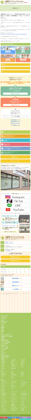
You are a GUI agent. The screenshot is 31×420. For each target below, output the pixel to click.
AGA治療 (12, 385)
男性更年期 (3, 368)
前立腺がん (13, 361)
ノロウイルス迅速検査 (4, 343)
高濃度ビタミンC (14, 410)
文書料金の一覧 (3, 345)
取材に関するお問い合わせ (5, 355)
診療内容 (2, 320)
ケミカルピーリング (14, 400)
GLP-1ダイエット (4, 403)
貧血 (12, 376)
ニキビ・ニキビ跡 (4, 382)
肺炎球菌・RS (6, 334)
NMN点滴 (22, 408)
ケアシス (22, 400)
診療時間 (2, 326)
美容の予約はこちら (15, 261)
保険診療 (3, 64)
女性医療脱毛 (13, 394)
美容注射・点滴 (4, 393)
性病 (2, 364)
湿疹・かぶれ (13, 381)
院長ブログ (15, 157)
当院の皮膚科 (4, 381)
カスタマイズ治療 (24, 393)
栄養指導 (22, 373)
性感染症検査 (13, 368)
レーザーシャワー (4, 397)
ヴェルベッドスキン (23, 398)
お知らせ (2, 351)
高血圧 (22, 372)
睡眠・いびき (4, 373)
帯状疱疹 (3, 384)
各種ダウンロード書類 (4, 346)
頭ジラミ (12, 388)
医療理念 (4, 321)
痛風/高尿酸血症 (13, 374)
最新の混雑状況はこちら (15, 121)
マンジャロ (3, 407)
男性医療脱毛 (4, 394)
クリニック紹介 (3, 318)
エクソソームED (13, 367)
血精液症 (3, 365)
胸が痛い (22, 374)
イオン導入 (23, 401)
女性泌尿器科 (13, 360)
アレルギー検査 (5, 342)
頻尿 (22, 365)
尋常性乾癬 (23, 384)
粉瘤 (12, 384)
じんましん (23, 381)
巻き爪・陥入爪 (13, 382)
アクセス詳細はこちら (8, 250)
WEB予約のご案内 (4, 317)
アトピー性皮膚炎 (24, 382)
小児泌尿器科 (23, 360)
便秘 (2, 376)
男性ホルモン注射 (14, 408)
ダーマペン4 (3, 398)
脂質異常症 (3, 374)
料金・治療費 (3, 323)
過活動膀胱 (13, 365)
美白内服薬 (13, 404)
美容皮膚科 (3, 390)
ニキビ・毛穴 (23, 391)
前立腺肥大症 (4, 362)
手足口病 (3, 388)
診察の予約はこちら (15, 257)
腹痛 (22, 376)
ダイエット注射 (23, 407)
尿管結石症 (23, 362)
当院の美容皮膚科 (24, 394)
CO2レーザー (23, 397)
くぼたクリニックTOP (4, 315)
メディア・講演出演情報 (4, 348)
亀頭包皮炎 (3, 361)
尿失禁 (12, 362)
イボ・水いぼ (23, 385)
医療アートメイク (14, 401)
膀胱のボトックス (14, 364)
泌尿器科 (2, 358)
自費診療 (3, 68)
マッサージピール (14, 398)
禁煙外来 (12, 377)
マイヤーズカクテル (4, 411)
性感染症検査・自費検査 (5, 340)
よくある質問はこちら (15, 125)
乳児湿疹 (3, 386)
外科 (2, 71)
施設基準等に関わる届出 (5, 357)
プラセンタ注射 (13, 407)
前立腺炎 (22, 361)
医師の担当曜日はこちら (15, 119)
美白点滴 (22, 410)
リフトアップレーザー (14, 397)
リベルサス (13, 403)
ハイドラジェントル (4, 400)
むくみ (3, 377)
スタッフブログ (15, 161)
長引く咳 (12, 373)
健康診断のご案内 (3, 339)
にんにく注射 (4, 408)
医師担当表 (3, 327)
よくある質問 (3, 349)
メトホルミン (4, 404)
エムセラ (22, 367)
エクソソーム (4, 410)
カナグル (22, 403)
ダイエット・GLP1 (14, 391)
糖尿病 (12, 372)
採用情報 (2, 337)
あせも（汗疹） (13, 386)
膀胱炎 (22, 364)
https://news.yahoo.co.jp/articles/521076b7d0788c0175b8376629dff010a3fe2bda (14, 34)
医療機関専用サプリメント (7, 336)
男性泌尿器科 (4, 360)
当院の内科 (3, 372)
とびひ (22, 386)
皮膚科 (2, 379)
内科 (2, 370)
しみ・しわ (3, 391)
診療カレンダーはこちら (15, 123)
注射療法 (22, 404)
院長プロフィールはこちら (9, 243)
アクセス (2, 324)
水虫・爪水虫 (4, 385)
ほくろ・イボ (13, 393)
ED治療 (3, 367)
